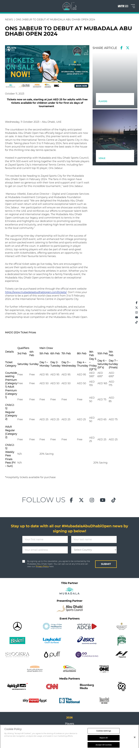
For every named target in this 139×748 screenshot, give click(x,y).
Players (69, 723)
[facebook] (121, 47)
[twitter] (127, 47)
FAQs (69, 734)
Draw (69, 727)
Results (69, 730)
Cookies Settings (103, 742)
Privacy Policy (42, 566)
